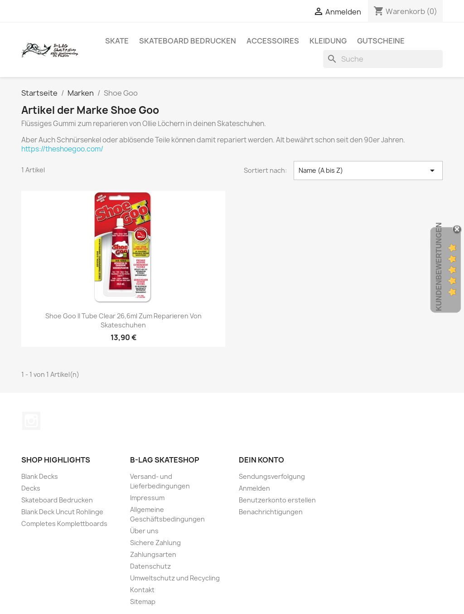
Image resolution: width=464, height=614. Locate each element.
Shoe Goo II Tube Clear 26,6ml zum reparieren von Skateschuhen (123, 320)
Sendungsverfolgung (272, 476)
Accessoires (272, 41)
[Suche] (383, 59)
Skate (117, 41)
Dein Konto (261, 460)
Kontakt (142, 589)
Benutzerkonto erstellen (277, 500)
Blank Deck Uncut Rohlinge (62, 511)
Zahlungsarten (153, 554)
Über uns (144, 530)
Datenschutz (150, 566)
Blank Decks (39, 476)
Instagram (31, 421)
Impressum (147, 497)
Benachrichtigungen (271, 511)
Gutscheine (381, 41)
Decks (30, 488)
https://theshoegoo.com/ (62, 149)
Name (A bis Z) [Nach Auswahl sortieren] (368, 170)
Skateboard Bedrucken (187, 41)
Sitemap (142, 601)
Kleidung (328, 41)
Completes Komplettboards (64, 523)
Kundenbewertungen (439, 266)
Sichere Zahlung (155, 542)
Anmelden (254, 488)
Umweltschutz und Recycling (175, 578)
